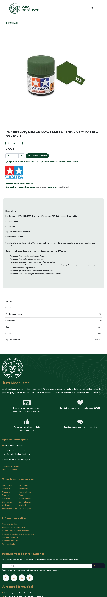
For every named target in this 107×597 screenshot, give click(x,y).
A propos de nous (10, 540)
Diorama (6, 488)
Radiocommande (9, 508)
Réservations (25, 492)
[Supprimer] (8, 155)
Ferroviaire (7, 485)
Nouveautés (24, 485)
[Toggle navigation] (99, 8)
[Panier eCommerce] (92, 8)
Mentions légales (9, 524)
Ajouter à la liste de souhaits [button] (20, 161)
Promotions (24, 488)
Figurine (5, 495)
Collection (23, 505)
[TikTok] (29, 577)
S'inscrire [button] (98, 566)
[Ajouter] (21, 155)
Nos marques (25, 508)
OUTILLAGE (11, 23)
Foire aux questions (10, 537)
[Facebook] (6, 577)
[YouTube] (22, 577)
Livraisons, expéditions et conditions (18, 534)
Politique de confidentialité (13, 527)
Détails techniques (14, 143)
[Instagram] (14, 577)
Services (23, 495)
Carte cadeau (25, 498)
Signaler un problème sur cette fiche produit (57, 161)
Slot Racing (7, 502)
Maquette (6, 492)
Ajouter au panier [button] (37, 156)
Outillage (6, 505)
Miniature (6, 498)
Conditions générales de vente (15, 530)
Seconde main (25, 502)
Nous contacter (9, 544)
